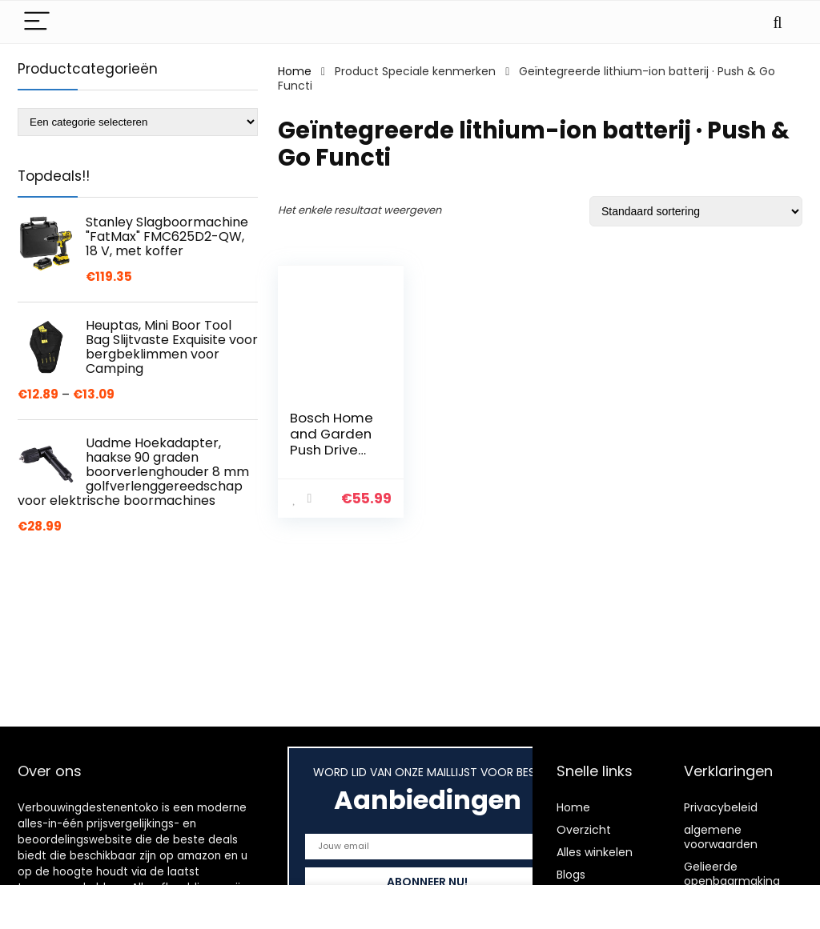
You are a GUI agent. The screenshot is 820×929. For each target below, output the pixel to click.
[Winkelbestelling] (695, 211)
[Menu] (37, 22)
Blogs (571, 875)
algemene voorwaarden (721, 837)
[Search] (777, 22)
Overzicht (584, 830)
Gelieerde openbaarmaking (732, 874)
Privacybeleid (721, 807)
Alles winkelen (595, 852)
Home (295, 71)
